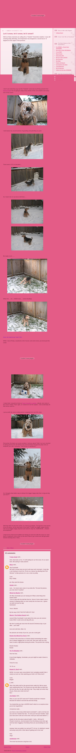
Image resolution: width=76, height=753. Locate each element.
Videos (12, 547)
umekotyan (13, 738)
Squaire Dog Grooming (62, 76)
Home (27, 747)
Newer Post (7, 747)
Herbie (12, 585)
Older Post (47, 747)
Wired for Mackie (15, 593)
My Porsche (59, 59)
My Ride (58, 61)
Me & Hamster (60, 68)
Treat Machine (60, 66)
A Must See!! (59, 33)
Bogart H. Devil (14, 669)
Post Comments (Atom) (19, 750)
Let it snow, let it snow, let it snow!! (18, 34)
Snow (8, 547)
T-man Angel (13, 557)
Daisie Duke (7, 90)
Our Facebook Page (61, 78)
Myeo (11, 564)
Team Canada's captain (29, 403)
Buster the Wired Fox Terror (18, 635)
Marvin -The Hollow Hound (18, 615)
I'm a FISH (59, 52)
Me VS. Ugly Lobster (61, 57)
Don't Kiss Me (60, 55)
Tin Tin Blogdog (14, 650)
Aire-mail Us (59, 80)
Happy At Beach (60, 62)
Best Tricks (59, 53)
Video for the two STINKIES (63, 70)
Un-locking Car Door (62, 64)
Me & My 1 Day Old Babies (63, 50)
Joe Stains (13, 696)
